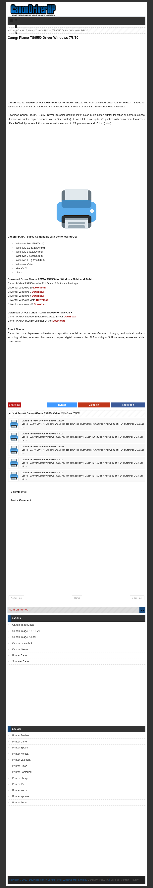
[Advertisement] (76, 70)
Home (11, 30)
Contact (125, 879)
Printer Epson (20, 747)
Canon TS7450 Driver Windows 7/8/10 (42, 472)
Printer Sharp (19, 778)
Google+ (94, 404)
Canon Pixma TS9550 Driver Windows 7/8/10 (43, 38)
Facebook (128, 404)
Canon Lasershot (22, 643)
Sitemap (115, 879)
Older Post (137, 598)
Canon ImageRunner (24, 636)
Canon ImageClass (23, 624)
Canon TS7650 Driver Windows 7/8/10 (42, 459)
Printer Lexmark (21, 759)
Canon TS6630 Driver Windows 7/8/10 (42, 433)
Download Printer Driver (76, 8)
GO (142, 610)
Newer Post (16, 598)
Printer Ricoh (19, 765)
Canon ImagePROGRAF (26, 630)
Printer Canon (20, 655)
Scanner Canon (21, 661)
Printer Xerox (19, 790)
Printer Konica (20, 753)
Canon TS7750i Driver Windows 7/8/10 (43, 420)
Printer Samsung (21, 771)
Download (39, 287)
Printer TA (18, 784)
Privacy (134, 879)
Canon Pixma (25, 30)
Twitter (62, 404)
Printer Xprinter (20, 796)
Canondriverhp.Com (98, 879)
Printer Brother (20, 735)
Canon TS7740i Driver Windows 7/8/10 (43, 446)
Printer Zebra (19, 802)
